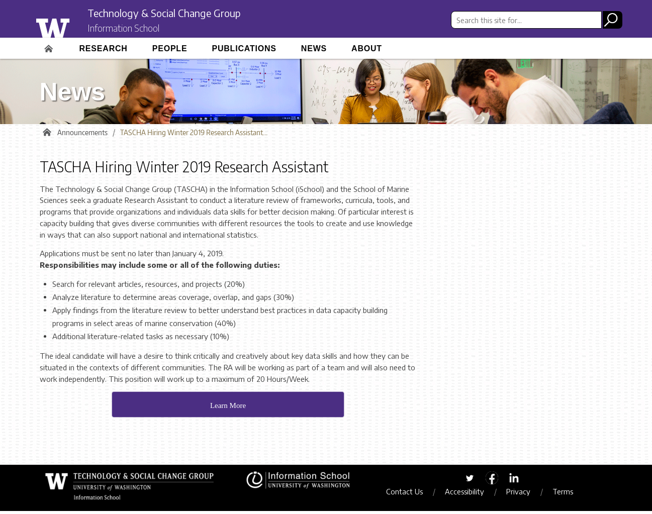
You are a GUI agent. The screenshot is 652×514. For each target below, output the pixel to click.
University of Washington (73, 26)
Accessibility (470, 494)
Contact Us (410, 494)
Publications (244, 48)
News (314, 48)
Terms (568, 494)
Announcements (82, 135)
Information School (131, 29)
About (366, 48)
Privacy (524, 494)
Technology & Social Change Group (181, 13)
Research (103, 48)
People (170, 48)
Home (49, 45)
